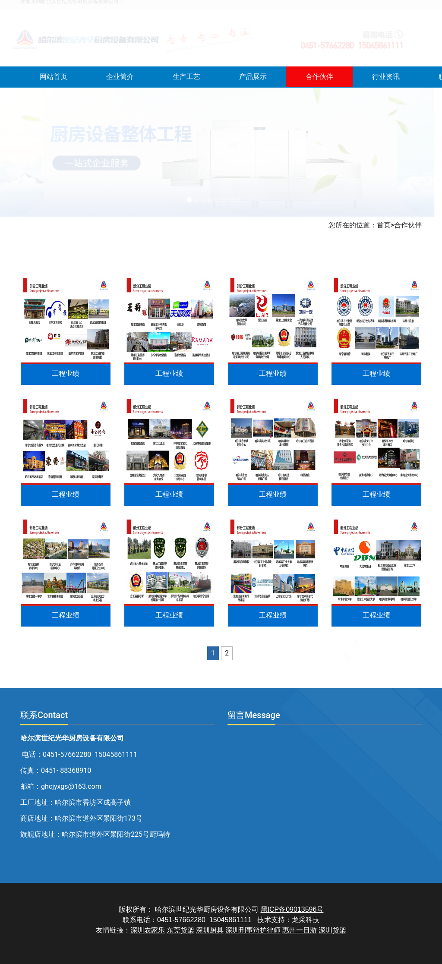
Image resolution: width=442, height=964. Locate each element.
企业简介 (120, 76)
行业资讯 (386, 76)
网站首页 (53, 76)
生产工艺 (186, 76)
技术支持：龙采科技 (288, 919)
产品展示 (253, 76)
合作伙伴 (319, 76)
